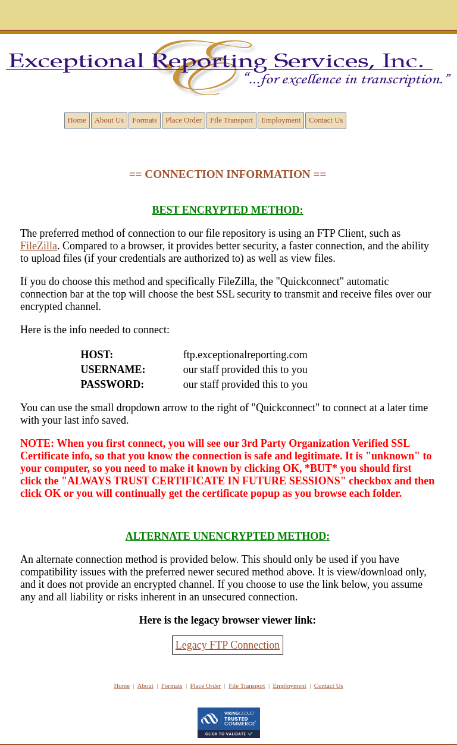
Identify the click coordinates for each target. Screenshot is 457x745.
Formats (144, 120)
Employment (281, 120)
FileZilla (38, 246)
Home (77, 120)
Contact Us (326, 120)
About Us (109, 120)
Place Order (183, 120)
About (145, 685)
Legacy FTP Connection (228, 645)
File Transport (231, 120)
